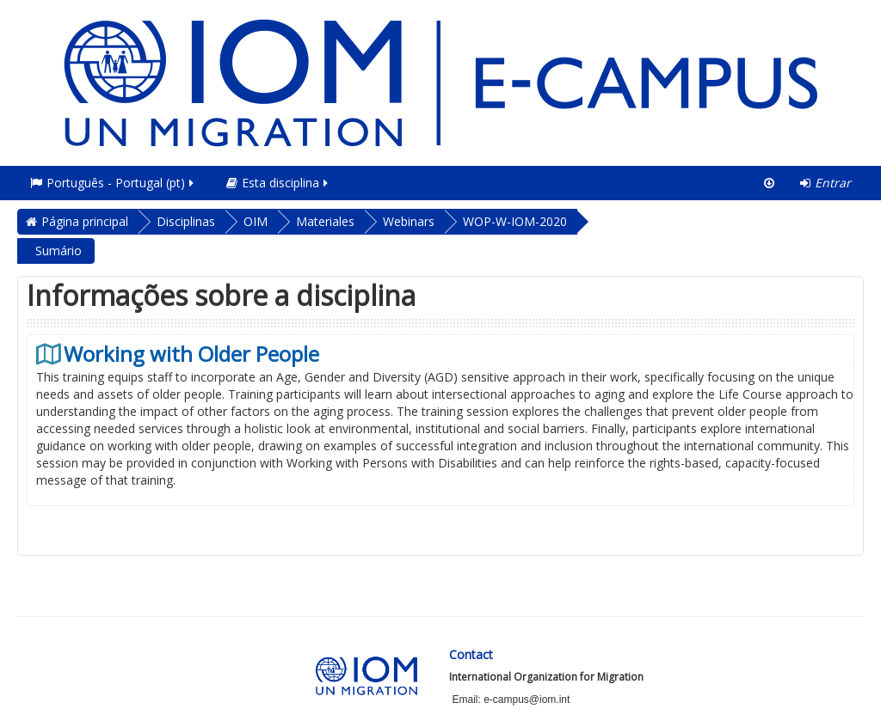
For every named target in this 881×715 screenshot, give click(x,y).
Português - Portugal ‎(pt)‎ (113, 182)
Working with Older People (191, 354)
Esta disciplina (278, 182)
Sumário (58, 250)
